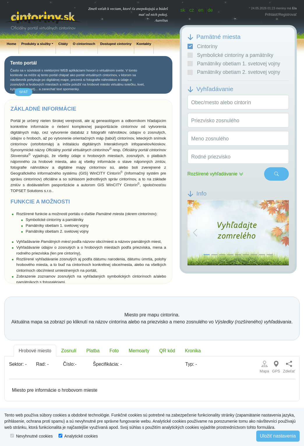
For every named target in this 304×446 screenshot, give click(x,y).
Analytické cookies (81, 436)
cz (191, 10)
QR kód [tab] (167, 350)
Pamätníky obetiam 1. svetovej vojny (234, 64)
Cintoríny (203, 46)
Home (11, 44)
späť (23, 92)
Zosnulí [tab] (68, 350)
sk (183, 10)
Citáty (63, 44)
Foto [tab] (114, 350)
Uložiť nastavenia (278, 435)
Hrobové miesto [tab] (35, 350)
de (210, 10)
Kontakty (144, 44)
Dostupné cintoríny (116, 44)
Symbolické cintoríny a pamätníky (230, 55)
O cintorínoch (84, 44)
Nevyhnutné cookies (34, 436)
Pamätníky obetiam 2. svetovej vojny (234, 72)
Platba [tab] (93, 350)
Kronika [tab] (193, 350)
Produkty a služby (36, 44)
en (201, 10)
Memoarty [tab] (139, 350)
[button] (195, 232)
